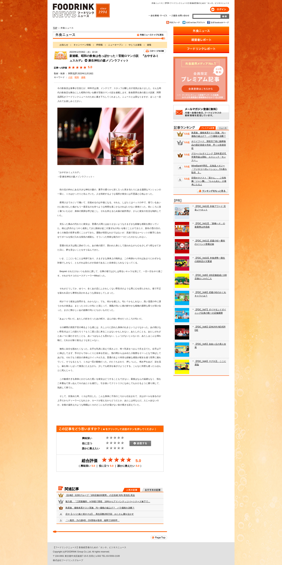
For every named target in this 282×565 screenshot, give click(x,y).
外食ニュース (110, 35)
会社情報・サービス (158, 15)
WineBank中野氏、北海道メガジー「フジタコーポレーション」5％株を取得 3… (209, 169)
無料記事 (222, 128)
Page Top (159, 537)
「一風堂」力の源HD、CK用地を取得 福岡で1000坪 (92, 520)
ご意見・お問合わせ (179, 15)
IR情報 (99, 45)
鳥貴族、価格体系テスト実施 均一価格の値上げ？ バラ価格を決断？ (100, 508)
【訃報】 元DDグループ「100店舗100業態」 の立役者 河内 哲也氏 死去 (100, 495)
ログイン (219, 9)
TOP (55, 28)
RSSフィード (173, 22)
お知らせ (64, 45)
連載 (83, 77)
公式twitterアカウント (194, 22)
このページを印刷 (155, 51)
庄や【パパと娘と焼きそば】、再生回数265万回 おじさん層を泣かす (99, 514)
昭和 (77, 77)
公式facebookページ (217, 22)
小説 (70, 77)
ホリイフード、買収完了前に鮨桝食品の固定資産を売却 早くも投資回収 (208, 144)
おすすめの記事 (152, 490)
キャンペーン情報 (82, 45)
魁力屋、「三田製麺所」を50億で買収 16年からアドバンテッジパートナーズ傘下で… (107, 501)
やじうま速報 (135, 45)
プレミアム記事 (207, 128)
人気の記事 (131, 490)
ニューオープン (115, 45)
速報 (149, 45)
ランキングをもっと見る (212, 191)
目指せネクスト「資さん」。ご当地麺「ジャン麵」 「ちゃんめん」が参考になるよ (208, 181)
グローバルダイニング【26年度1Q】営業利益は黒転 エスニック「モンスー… (209, 157)
